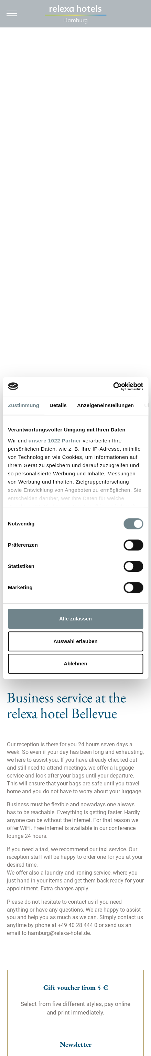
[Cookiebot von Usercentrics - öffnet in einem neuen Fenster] (113, 386)
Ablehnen (75, 663)
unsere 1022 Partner (55, 440)
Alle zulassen (75, 618)
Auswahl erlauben (75, 641)
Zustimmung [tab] (23, 405)
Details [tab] (58, 405)
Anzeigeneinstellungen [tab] (105, 405)
